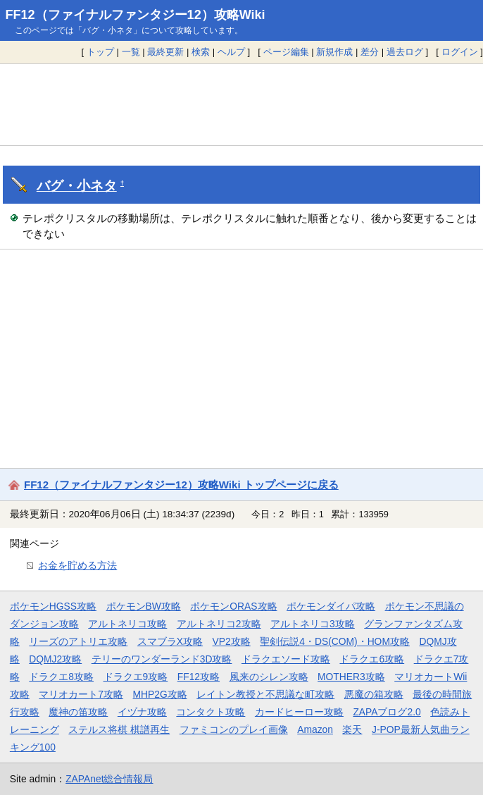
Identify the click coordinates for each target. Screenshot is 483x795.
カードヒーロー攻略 (299, 711)
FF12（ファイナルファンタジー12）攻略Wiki (135, 15)
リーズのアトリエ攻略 (78, 641)
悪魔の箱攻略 (373, 694)
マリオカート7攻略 (81, 694)
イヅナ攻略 (142, 711)
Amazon (315, 729)
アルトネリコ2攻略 (219, 623)
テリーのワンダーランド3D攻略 (162, 659)
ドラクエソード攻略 (286, 659)
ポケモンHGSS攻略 (53, 606)
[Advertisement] (241, 104)
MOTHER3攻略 (351, 676)
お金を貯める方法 (77, 565)
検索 (201, 52)
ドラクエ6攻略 (371, 659)
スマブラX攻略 (170, 641)
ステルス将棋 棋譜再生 (119, 729)
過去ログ (405, 52)
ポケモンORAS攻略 (233, 606)
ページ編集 (286, 52)
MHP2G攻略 (160, 694)
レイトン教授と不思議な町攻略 (265, 694)
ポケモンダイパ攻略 (331, 606)
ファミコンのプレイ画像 (234, 729)
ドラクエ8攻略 (61, 676)
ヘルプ (231, 52)
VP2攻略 (232, 641)
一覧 (131, 52)
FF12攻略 (198, 676)
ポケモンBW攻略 (143, 606)
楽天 (352, 729)
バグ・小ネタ (77, 185)
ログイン (459, 52)
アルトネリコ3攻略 (312, 623)
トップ (100, 52)
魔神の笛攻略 (78, 711)
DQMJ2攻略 (55, 659)
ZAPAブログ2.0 (386, 711)
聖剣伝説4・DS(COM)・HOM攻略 (335, 641)
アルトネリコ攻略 (127, 623)
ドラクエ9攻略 (136, 676)
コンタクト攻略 (210, 711)
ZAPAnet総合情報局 (109, 778)
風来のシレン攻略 (269, 676)
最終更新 (165, 52)
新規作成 (334, 52)
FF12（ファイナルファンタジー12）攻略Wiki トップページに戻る (181, 485)
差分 (369, 52)
